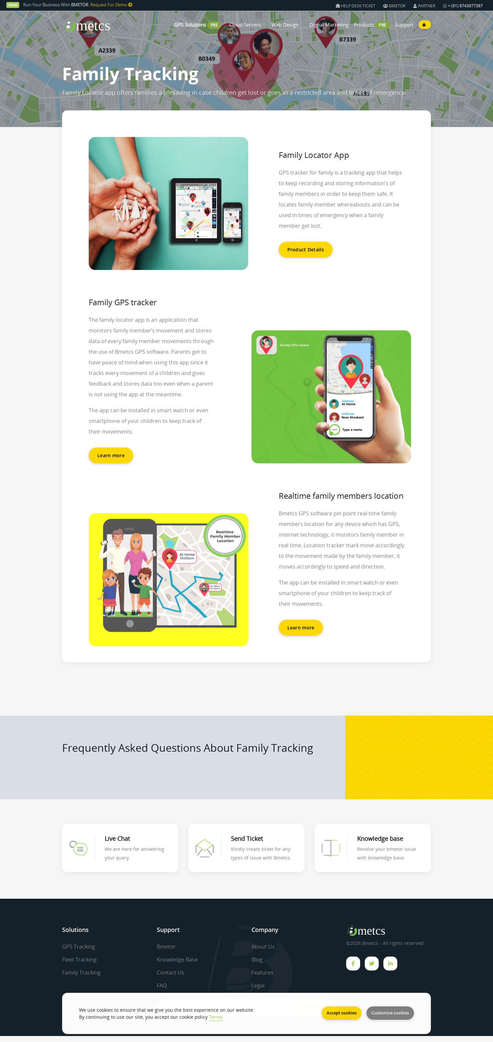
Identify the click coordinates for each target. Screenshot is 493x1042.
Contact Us (170, 972)
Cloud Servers (245, 24)
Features (262, 972)
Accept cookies (341, 1013)
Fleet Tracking (79, 959)
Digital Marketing (328, 24)
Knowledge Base (177, 959)
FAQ (162, 985)
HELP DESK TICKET (356, 6)
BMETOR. (80, 5)
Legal (257, 985)
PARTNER (424, 6)
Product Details (305, 249)
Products (364, 24)
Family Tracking (81, 972)
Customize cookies (390, 1013)
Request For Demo (111, 5)
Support (404, 24)
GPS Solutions (190, 24)
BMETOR (394, 6)
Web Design (285, 24)
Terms (216, 1017)
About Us (263, 946)
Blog (256, 959)
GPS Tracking (78, 946)
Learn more (111, 455)
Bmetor (166, 946)
